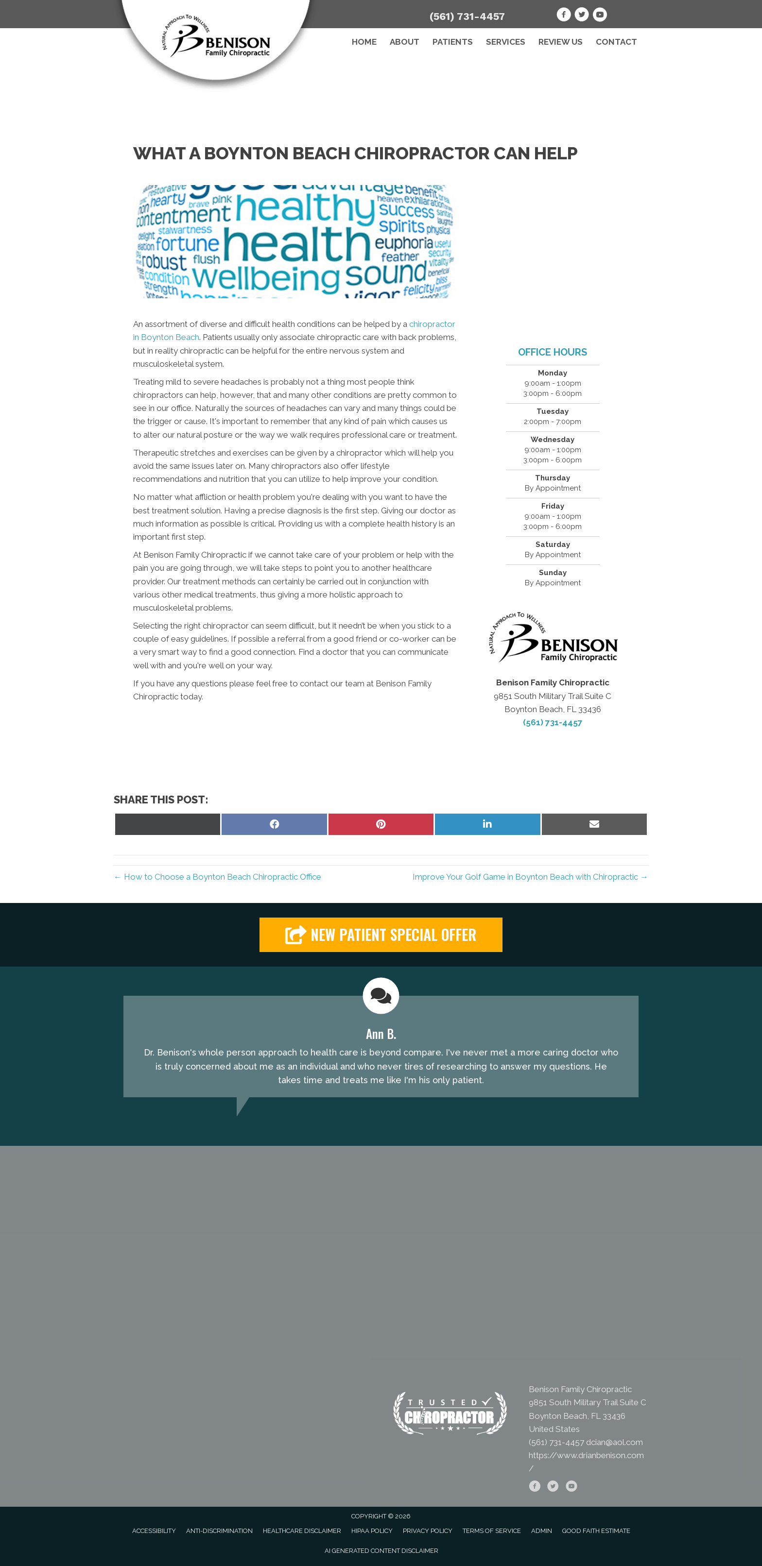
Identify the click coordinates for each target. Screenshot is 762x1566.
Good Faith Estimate (596, 1530)
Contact (616, 42)
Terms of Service (492, 1530)
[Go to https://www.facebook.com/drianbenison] (563, 16)
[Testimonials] (381, 1046)
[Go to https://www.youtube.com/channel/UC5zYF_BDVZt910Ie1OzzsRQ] (599, 16)
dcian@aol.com (614, 1442)
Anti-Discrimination (219, 1530)
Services (505, 42)
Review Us (560, 42)
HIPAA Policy (372, 1530)
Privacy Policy (427, 1530)
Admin (541, 1530)
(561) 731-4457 (467, 16)
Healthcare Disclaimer (302, 1530)
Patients (453, 42)
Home (364, 42)
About (404, 42)
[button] (381, 935)
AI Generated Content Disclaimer (381, 1550)
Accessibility (154, 1530)
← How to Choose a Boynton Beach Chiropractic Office (217, 877)
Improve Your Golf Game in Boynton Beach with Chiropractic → (530, 877)
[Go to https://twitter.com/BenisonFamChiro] (581, 16)
